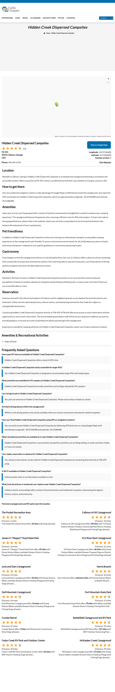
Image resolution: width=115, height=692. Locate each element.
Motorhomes (7, 18)
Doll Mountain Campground (16, 592)
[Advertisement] (57, 52)
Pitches (61, 18)
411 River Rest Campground (96, 538)
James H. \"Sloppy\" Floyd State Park (20, 538)
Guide (17, 18)
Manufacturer (49, 18)
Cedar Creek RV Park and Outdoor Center (23, 640)
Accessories (35, 18)
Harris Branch (104, 566)
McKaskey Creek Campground (95, 640)
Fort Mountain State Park (98, 592)
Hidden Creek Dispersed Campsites (62, 33)
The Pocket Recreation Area (16, 512)
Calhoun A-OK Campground (96, 512)
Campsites (70, 18)
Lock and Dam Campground (16, 566)
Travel (25, 18)
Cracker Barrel (9, 617)
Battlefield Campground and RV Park (92, 617)
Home (48, 33)
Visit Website (105, 162)
